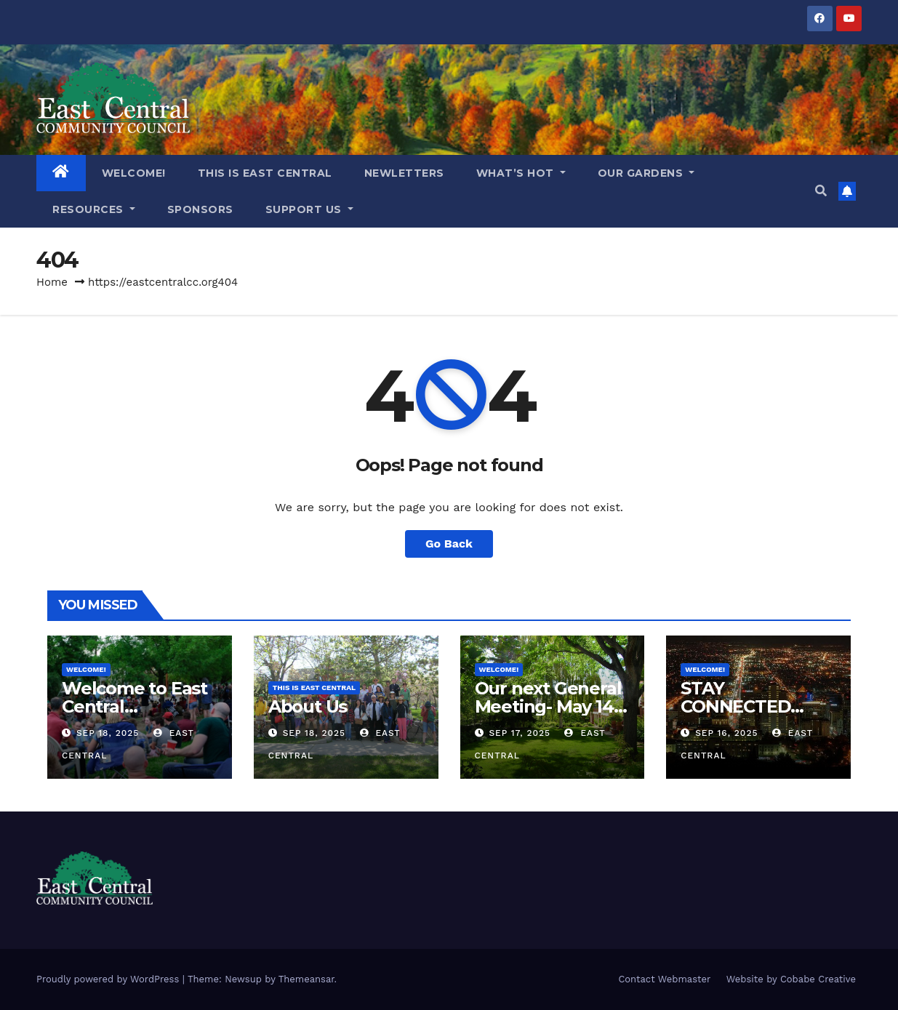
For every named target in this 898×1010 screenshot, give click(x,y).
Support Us (309, 209)
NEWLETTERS (404, 173)
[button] (821, 191)
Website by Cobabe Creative (791, 979)
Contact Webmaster (664, 979)
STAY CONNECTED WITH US (735, 706)
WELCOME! (134, 173)
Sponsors (200, 209)
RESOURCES (93, 209)
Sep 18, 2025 (107, 733)
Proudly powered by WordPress (109, 979)
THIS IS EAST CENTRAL (265, 173)
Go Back (449, 543)
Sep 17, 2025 (519, 733)
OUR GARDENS (646, 173)
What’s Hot (521, 173)
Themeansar (306, 979)
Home (52, 282)
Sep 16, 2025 (726, 733)
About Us (307, 706)
